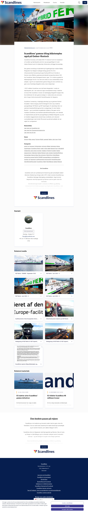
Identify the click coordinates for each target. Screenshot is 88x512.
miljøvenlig (27, 150)
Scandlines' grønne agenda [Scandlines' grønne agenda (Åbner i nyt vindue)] (44, 492)
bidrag (58, 146)
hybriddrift (61, 148)
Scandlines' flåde (41, 161)
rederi (42, 148)
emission (44, 146)
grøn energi (34, 150)
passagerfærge (47, 157)
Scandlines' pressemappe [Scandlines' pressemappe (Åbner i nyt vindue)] (44, 477)
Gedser (58, 150)
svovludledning (55, 157)
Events (55, 2)
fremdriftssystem (56, 159)
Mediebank (47, 2)
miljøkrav (44, 150)
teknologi (53, 146)
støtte (48, 148)
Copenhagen (27, 148)
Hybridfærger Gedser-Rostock (54, 161)
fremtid (49, 150)
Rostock (53, 148)
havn (56, 148)
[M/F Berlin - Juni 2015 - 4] (59, 263)
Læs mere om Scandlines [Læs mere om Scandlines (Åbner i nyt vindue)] (44, 475)
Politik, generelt (44, 139)
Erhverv (26, 139)
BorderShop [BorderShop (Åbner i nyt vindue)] (44, 479)
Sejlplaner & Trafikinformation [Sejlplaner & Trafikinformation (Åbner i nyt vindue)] (44, 484)
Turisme (37, 139)
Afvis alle (67, 507)
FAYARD (40, 157)
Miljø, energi (32, 139)
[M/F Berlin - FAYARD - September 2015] (28, 263)
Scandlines (34, 148)
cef (29, 159)
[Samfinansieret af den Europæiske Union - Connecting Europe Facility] (28, 309)
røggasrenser (27, 153)
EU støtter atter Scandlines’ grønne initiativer (27, 397)
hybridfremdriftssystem (30, 161)
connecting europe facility (31, 157)
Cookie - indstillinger (67, 503)
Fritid (59, 139)
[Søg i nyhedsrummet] (79, 2)
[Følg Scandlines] (84, 2)
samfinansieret (40, 159)
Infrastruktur (38, 146)
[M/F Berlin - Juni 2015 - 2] (28, 286)
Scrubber (53, 150)
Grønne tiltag (34, 155)
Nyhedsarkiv (36, 2)
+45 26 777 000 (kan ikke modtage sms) (28, 240)
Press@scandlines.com (28, 236)
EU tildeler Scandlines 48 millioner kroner (56, 397)
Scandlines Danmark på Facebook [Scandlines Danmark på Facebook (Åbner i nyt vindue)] (44, 486)
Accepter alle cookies (67, 510)
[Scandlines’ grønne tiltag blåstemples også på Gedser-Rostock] (28, 354)
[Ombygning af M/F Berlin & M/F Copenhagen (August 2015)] (28, 331)
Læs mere (44, 193)
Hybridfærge (56, 155)
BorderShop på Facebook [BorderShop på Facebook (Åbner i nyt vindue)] (44, 481)
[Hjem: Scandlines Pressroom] (11, 2)
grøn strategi (49, 153)
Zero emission (42, 155)
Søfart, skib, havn (53, 139)
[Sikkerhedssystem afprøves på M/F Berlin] (59, 309)
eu (28, 146)
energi (26, 146)
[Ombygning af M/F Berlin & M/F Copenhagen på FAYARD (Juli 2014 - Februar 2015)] (59, 331)
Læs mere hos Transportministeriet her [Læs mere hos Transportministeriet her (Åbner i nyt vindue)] (34, 130)
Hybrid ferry (49, 155)
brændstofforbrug (58, 153)
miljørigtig (34, 153)
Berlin (38, 148)
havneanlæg (27, 155)
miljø (45, 148)
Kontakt (62, 2)
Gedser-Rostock (41, 153)
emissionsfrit (47, 159)
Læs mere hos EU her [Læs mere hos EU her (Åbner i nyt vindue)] (30, 132)
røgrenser (33, 159)
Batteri (49, 146)
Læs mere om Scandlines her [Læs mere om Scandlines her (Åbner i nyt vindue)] (32, 128)
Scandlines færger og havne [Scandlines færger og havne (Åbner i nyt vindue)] (44, 488)
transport (32, 146)
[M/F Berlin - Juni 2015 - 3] (59, 286)
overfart (26, 159)
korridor (39, 150)
